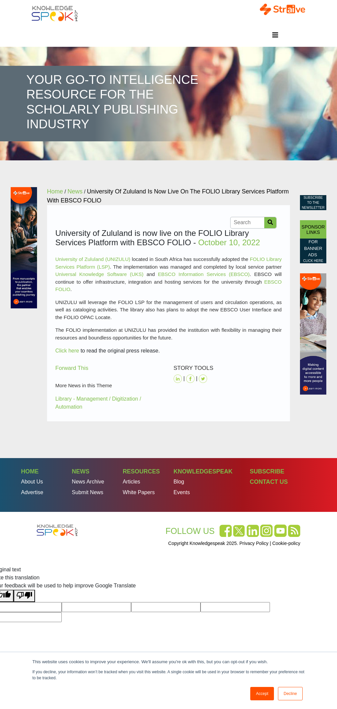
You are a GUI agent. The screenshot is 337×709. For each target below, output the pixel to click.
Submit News (87, 492)
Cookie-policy (286, 543)
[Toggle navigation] (275, 35)
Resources (141, 471)
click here (313, 261)
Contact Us (269, 481)
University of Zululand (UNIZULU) (92, 259)
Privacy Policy (253, 543)
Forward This (71, 368)
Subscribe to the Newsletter (313, 202)
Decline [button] (290, 693)
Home (30, 471)
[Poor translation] (24, 596)
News (80, 471)
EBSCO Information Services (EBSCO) (204, 274)
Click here (67, 350)
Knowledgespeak (203, 471)
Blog (179, 481)
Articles (131, 481)
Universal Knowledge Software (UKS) (99, 274)
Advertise (32, 492)
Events (182, 492)
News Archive (88, 481)
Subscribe (267, 471)
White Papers (139, 492)
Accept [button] (262, 693)
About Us (32, 481)
